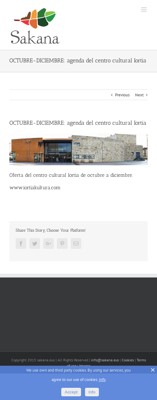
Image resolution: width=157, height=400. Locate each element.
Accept (71, 392)
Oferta (16, 175)
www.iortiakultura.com (35, 187)
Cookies (128, 360)
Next (139, 95)
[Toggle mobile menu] (144, 9)
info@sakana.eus (105, 360)
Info (102, 379)
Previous (122, 95)
